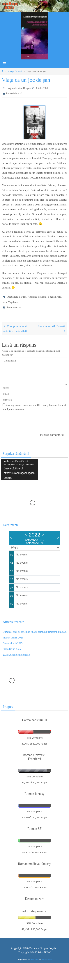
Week (14, 548)
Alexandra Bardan (16, 296)
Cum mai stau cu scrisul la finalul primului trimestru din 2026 (35, 631)
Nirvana (34, 959)
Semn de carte (14, 307)
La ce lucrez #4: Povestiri (52, 329)
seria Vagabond (10, 302)
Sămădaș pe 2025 (12, 649)
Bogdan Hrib (54, 296)
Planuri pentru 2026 (13, 637)
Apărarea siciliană (37, 296)
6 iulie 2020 (42, 88)
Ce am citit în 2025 (12, 643)
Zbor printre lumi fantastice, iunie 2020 (15, 329)
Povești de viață (15, 71)
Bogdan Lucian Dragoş (19, 88)
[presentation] (27, 419)
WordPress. (47, 959)
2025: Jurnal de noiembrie (16, 654)
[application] (19, 469)
